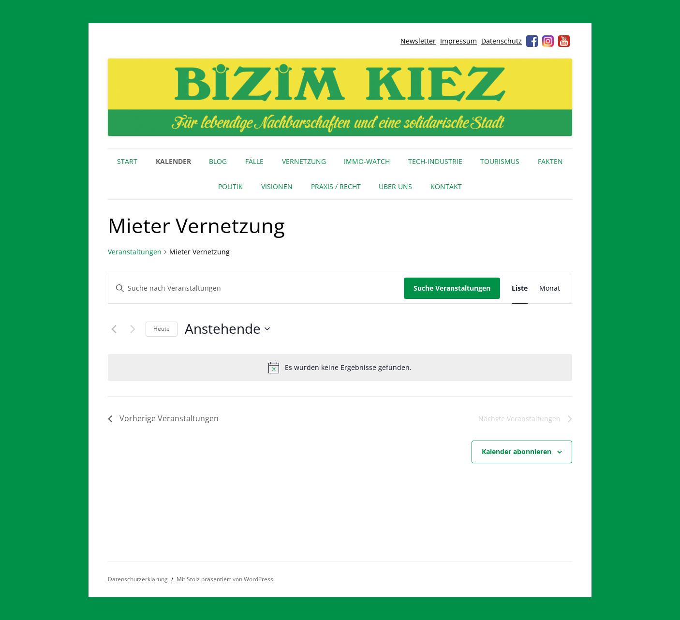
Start (127, 161)
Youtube (564, 41)
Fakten (550, 161)
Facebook (532, 41)
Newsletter (418, 40)
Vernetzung (304, 161)
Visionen (277, 186)
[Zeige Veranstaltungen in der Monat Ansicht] (549, 288)
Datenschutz (501, 40)
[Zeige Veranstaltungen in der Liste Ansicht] (520, 288)
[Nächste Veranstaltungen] (132, 329)
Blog (218, 161)
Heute (161, 329)
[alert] (340, 367)
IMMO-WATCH (367, 161)
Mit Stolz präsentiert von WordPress (225, 579)
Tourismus (499, 161)
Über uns (395, 186)
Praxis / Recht (336, 186)
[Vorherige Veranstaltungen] (113, 329)
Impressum (458, 40)
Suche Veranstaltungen (452, 288)
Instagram (548, 41)
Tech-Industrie (435, 161)
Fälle (254, 161)
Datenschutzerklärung (138, 579)
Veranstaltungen (135, 251)
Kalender (173, 161)
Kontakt (446, 186)
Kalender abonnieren (516, 451)
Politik (230, 186)
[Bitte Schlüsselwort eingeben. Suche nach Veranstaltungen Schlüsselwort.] (256, 288)
